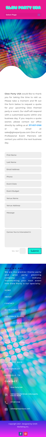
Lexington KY (12, 369)
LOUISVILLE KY (12, 355)
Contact (9, 303)
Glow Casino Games (16, 323)
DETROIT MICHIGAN (15, 342)
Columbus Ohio (13, 362)
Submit (35, 251)
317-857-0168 (15, 402)
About (8, 297)
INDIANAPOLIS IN (14, 349)
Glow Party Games (15, 310)
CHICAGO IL (11, 329)
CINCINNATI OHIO (14, 336)
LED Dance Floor (15, 316)
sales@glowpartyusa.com (20, 409)
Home (8, 290)
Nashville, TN (12, 375)
